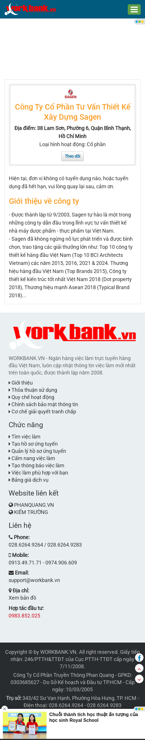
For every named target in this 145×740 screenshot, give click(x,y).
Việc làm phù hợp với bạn (38, 473)
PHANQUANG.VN (34, 505)
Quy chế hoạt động (31, 397)
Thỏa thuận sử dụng (33, 390)
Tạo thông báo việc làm (36, 465)
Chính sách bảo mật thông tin (43, 404)
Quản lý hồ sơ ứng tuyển (37, 451)
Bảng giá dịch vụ (29, 480)
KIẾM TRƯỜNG (31, 512)
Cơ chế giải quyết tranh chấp (42, 411)
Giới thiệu (21, 383)
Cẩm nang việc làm (32, 458)
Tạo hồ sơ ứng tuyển (33, 444)
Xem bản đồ (22, 598)
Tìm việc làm (24, 437)
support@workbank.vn (34, 580)
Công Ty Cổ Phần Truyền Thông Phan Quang (63, 675)
